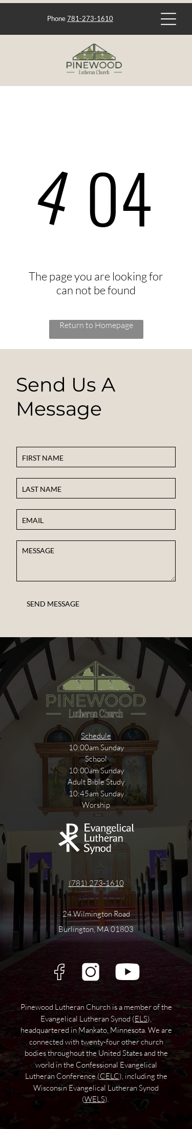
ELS (141, 1019)
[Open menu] (168, 19)
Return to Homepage (96, 325)
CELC (109, 1076)
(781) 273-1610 (96, 883)
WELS (94, 1099)
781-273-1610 (90, 18)
